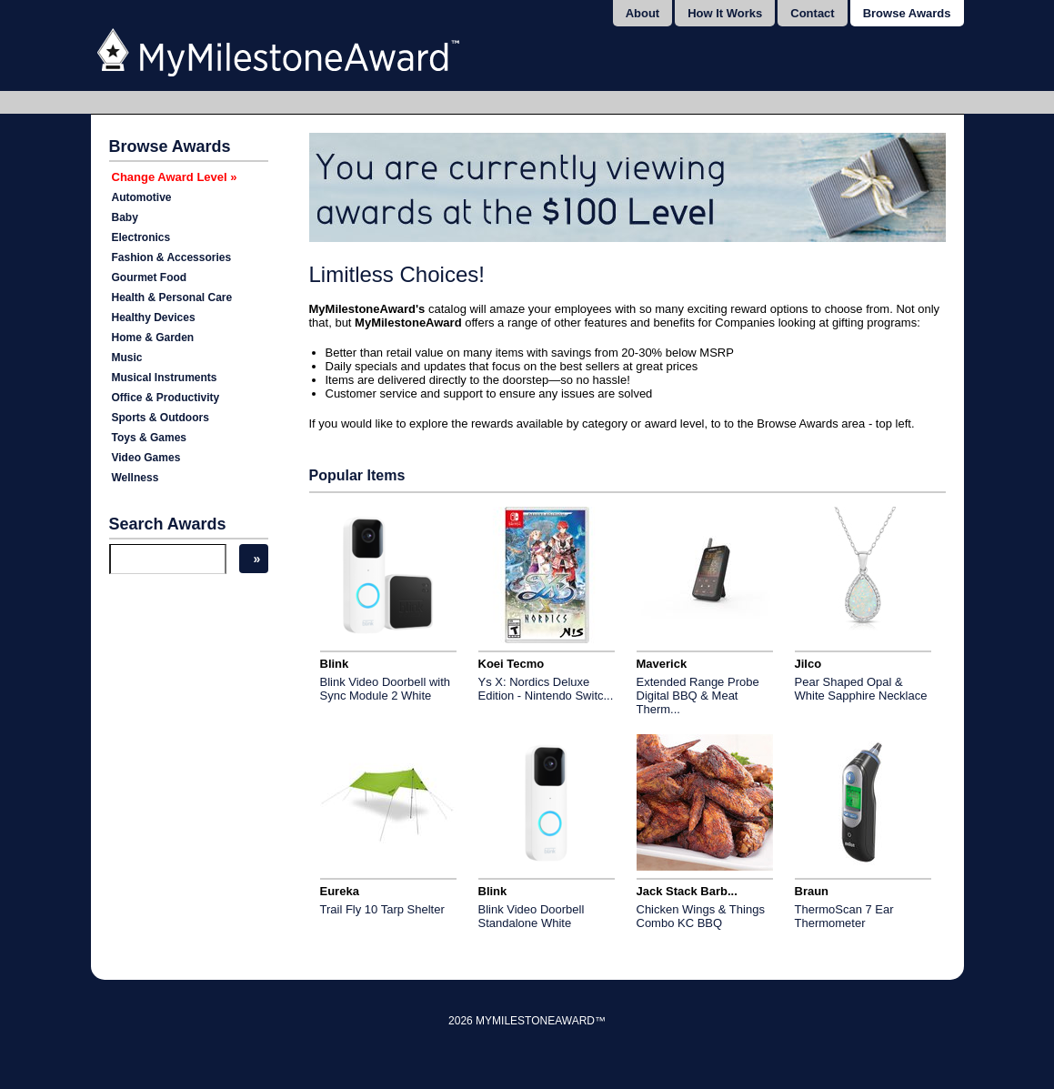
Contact (812, 13)
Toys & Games (149, 437)
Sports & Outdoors (160, 417)
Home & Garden (153, 337)
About (643, 13)
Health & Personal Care (172, 297)
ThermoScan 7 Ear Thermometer (844, 916)
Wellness (135, 477)
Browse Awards (907, 13)
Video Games (146, 457)
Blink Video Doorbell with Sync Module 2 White (385, 688)
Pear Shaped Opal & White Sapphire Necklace (861, 688)
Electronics (141, 237)
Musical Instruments (164, 377)
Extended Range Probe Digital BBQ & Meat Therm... (698, 695)
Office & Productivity (166, 397)
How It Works (725, 13)
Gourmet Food (149, 277)
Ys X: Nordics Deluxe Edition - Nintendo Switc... (546, 688)
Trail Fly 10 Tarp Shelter (382, 909)
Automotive (142, 197)
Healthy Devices (154, 317)
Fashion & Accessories (172, 257)
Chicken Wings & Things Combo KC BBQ (701, 916)
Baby (125, 217)
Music (127, 357)
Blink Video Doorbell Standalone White (531, 916)
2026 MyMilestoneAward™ (527, 1020)
